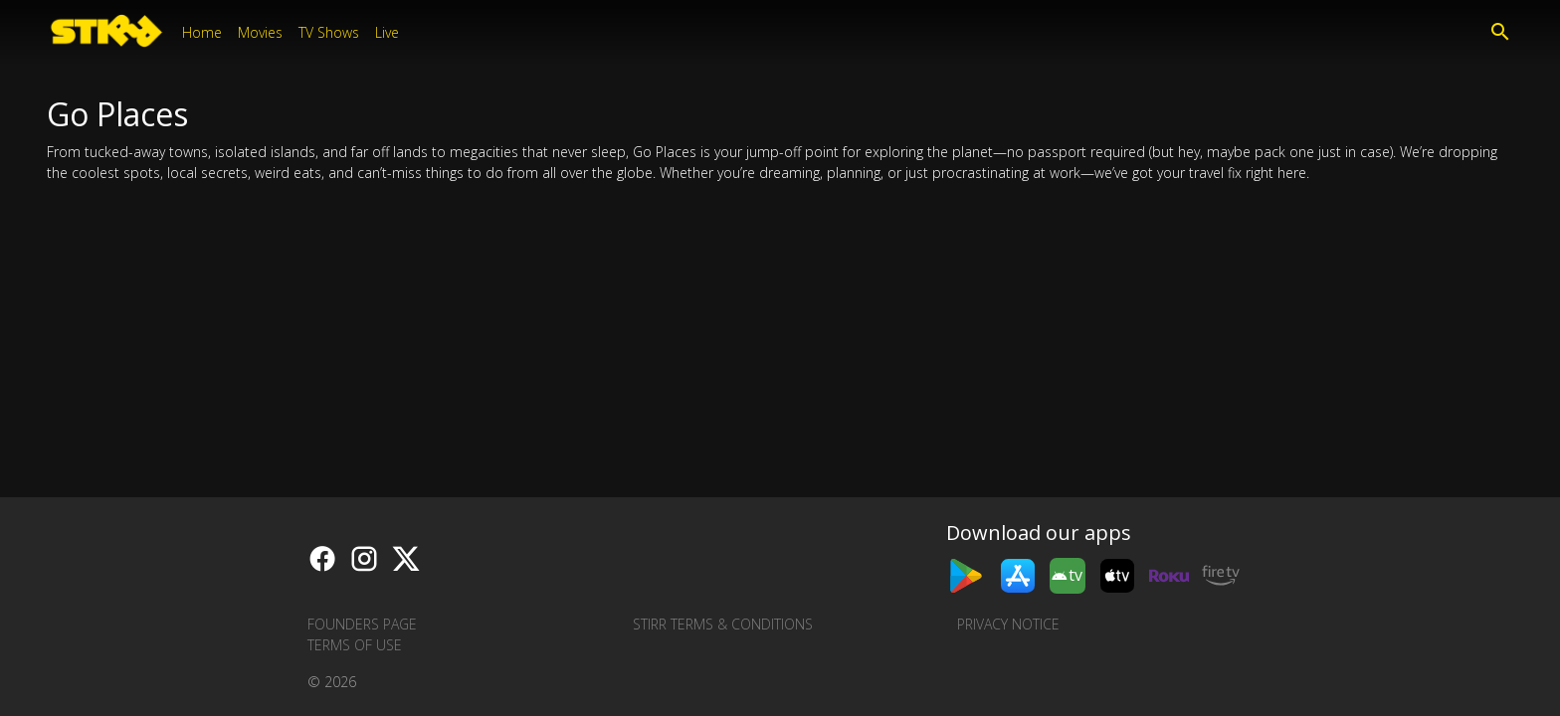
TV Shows (328, 32)
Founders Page (362, 624)
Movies (260, 32)
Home (202, 32)
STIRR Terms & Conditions (723, 624)
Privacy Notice (1008, 624)
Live (387, 32)
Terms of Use (354, 644)
